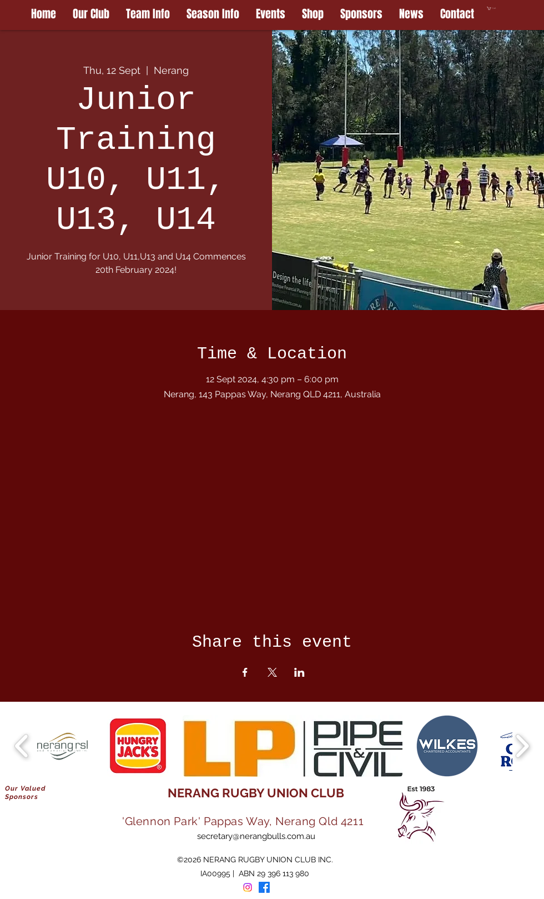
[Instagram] (247, 887)
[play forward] (522, 746)
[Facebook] (264, 887)
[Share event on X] (272, 672)
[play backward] (21, 746)
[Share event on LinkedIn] (299, 672)
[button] (515, 8)
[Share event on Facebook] (245, 672)
